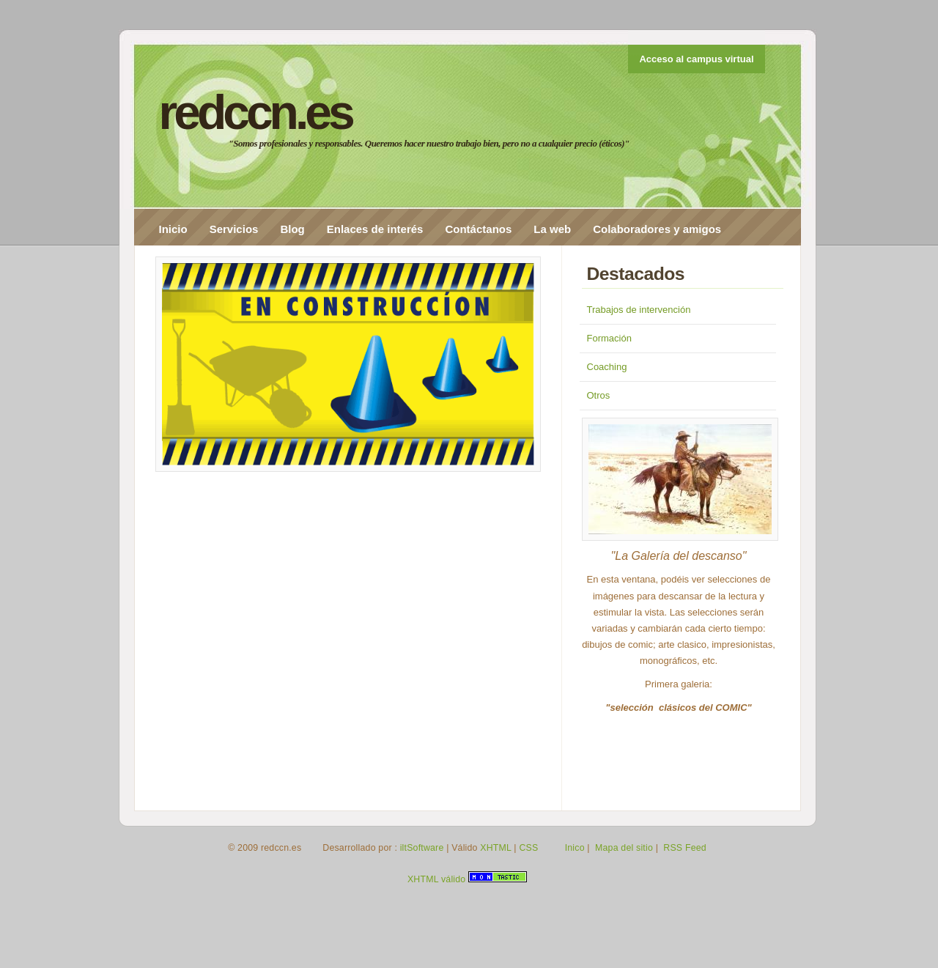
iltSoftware (422, 848)
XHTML (495, 848)
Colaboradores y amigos (657, 229)
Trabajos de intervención (639, 309)
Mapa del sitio (624, 848)
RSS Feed (684, 848)
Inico (575, 848)
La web (552, 229)
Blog (292, 229)
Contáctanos (478, 229)
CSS (528, 848)
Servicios (234, 229)
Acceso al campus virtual (696, 58)
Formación (609, 338)
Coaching (607, 366)
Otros (598, 395)
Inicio (173, 229)
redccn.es (255, 112)
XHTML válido (436, 879)
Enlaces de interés (375, 229)
